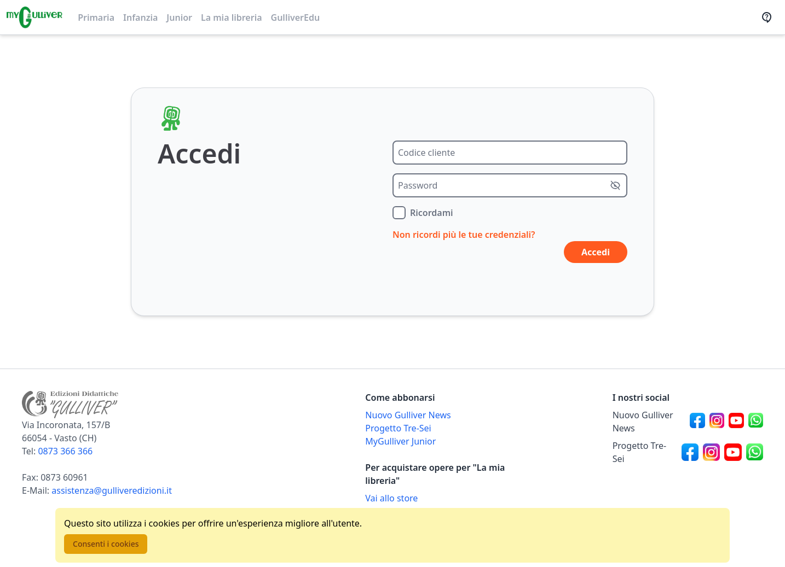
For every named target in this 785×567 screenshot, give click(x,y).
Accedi (595, 252)
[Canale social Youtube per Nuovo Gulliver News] (736, 421)
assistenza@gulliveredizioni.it (111, 490)
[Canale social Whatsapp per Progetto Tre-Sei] (754, 452)
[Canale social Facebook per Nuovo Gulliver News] (697, 421)
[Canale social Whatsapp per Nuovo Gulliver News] (755, 421)
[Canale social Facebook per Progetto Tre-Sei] (690, 452)
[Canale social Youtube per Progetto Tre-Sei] (732, 452)
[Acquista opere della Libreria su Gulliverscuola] (440, 498)
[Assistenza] (770, 17)
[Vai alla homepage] (34, 17)
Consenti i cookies (105, 544)
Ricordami (431, 213)
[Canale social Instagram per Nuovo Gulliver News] (716, 421)
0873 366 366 (65, 451)
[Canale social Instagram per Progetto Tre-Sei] (711, 452)
